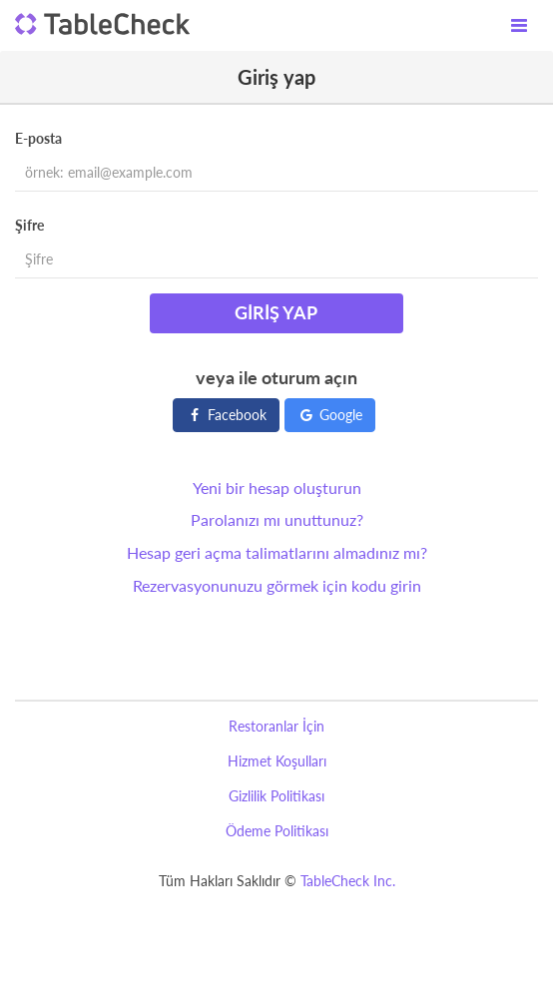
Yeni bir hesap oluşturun (277, 487)
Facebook (226, 414)
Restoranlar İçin (276, 726)
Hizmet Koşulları (277, 760)
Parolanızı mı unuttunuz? (277, 519)
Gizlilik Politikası (276, 795)
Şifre (29, 225)
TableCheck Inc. (347, 880)
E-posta (38, 138)
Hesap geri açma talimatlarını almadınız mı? (277, 552)
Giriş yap (276, 312)
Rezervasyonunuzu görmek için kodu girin (277, 585)
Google (329, 414)
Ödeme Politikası (277, 830)
